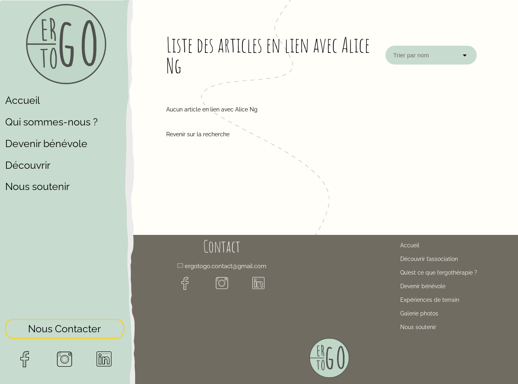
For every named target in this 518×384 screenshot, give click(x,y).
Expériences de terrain (429, 300)
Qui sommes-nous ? (51, 122)
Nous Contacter (64, 326)
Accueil (22, 100)
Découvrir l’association (429, 259)
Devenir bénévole (46, 143)
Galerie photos (419, 313)
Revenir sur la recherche (198, 134)
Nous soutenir (37, 186)
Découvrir (27, 165)
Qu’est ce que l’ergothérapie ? (438, 272)
